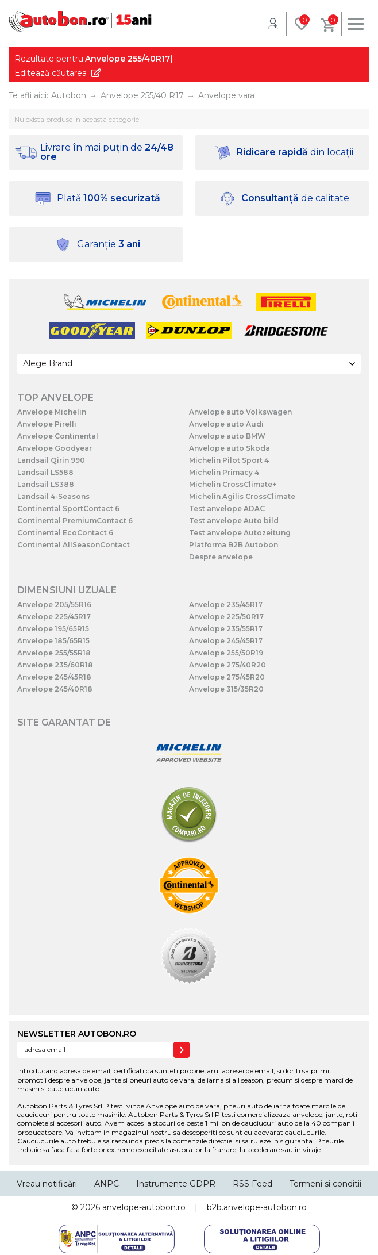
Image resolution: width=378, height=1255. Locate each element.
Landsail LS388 (45, 484)
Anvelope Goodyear (54, 448)
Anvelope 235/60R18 (55, 665)
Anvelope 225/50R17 (226, 616)
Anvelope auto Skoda (229, 448)
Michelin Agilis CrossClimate (242, 496)
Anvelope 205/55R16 (54, 604)
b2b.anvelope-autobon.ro (257, 1207)
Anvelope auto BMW (227, 436)
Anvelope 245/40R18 (54, 689)
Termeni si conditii (325, 1184)
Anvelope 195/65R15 (53, 628)
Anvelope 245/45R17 (226, 640)
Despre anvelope (221, 556)
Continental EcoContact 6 (65, 532)
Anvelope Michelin (51, 412)
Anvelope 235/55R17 (226, 628)
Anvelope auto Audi (226, 424)
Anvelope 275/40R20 (227, 665)
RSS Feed (252, 1184)
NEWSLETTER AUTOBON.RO (76, 1033)
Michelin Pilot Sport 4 (229, 460)
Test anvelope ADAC (227, 508)
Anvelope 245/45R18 (54, 677)
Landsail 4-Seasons (53, 496)
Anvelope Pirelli (46, 424)
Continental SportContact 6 (68, 508)
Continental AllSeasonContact (73, 544)
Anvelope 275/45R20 (227, 677)
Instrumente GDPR (175, 1184)
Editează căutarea (50, 73)
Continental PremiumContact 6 (75, 520)
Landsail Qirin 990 (51, 460)
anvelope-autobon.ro (144, 1207)
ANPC (106, 1184)
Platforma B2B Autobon (233, 544)
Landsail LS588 (45, 472)
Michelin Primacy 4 (224, 472)
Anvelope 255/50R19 (226, 652)
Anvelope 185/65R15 (53, 640)
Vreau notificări (47, 1184)
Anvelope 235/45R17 (226, 604)
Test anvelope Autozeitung (240, 532)
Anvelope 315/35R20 (226, 689)
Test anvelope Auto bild (234, 520)
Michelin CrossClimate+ (232, 484)
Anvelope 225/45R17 (54, 616)
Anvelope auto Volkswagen (240, 412)
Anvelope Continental (57, 436)
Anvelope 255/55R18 (54, 652)
